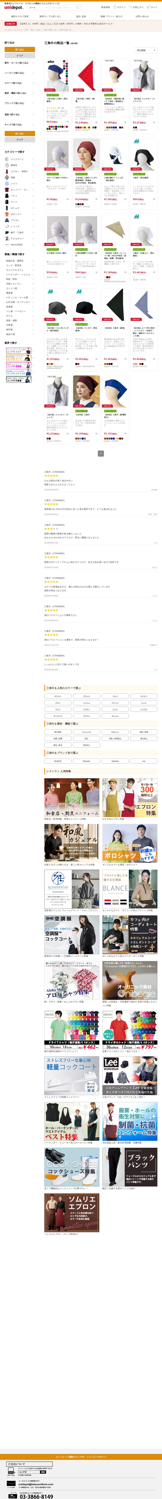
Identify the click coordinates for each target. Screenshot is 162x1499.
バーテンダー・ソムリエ (18, 274)
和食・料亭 (11, 279)
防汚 (86, 738)
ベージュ (86, 702)
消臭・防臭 (144, 732)
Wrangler (86, 761)
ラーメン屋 (11, 288)
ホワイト (57, 696)
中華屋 (9, 325)
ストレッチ (86, 732)
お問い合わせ (142, 16)
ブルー (58, 702)
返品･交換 (81, 16)
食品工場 (10, 334)
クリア (20, 55)
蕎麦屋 (9, 293)
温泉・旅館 (11, 320)
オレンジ (115, 716)
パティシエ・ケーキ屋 (17, 297)
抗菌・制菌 (57, 738)
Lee (143, 761)
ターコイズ (57, 716)
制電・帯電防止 (115, 738)
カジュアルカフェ (15, 270)
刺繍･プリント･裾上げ (112, 16)
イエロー (86, 709)
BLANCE (57, 761)
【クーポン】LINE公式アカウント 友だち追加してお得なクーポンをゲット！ (60, 23)
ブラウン (86, 716)
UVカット (115, 732)
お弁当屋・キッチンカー (18, 302)
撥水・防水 (57, 745)
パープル (143, 709)
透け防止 (143, 738)
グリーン (115, 702)
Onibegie (115, 761)
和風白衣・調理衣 (15, 261)
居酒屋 (9, 306)
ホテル (9, 316)
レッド (143, 702)
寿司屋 (9, 329)
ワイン (58, 709)
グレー (115, 696)
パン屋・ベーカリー (16, 311)
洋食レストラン (13, 283)
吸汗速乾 (57, 732)
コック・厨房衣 (13, 265)
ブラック (86, 696)
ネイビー (143, 696)
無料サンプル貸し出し (50, 16)
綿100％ (86, 745)
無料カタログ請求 (20, 16)
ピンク (115, 709)
